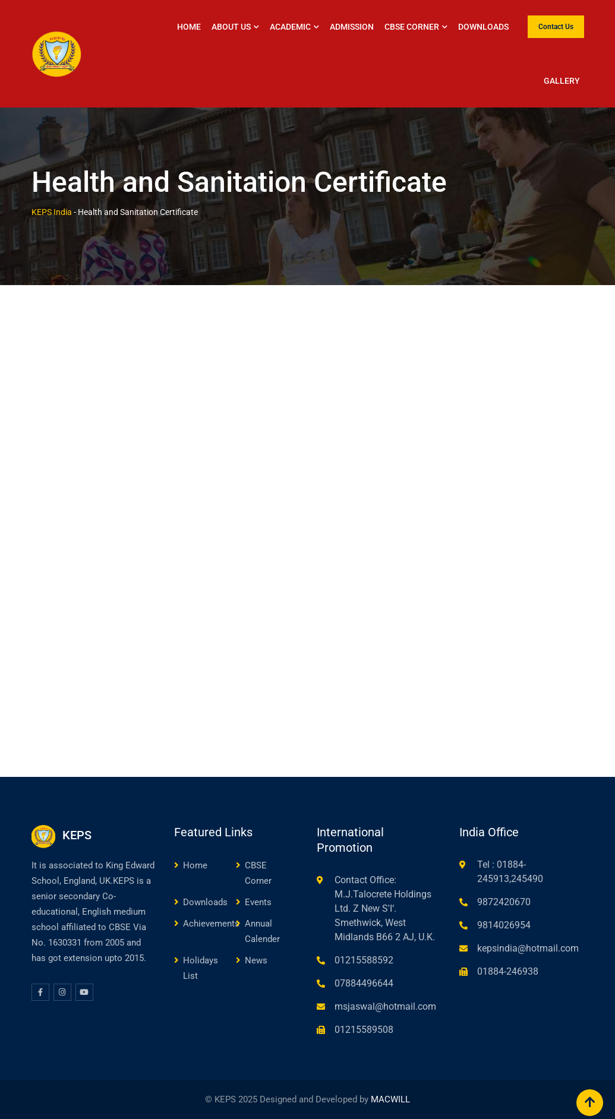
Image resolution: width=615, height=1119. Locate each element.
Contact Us (555, 27)
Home (189, 26)
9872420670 (504, 902)
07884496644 (364, 983)
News (256, 960)
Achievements (211, 923)
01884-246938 (507, 971)
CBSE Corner (411, 26)
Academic (290, 26)
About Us (231, 26)
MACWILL (390, 1099)
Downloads (483, 26)
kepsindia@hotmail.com (528, 948)
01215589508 (364, 1029)
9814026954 (504, 925)
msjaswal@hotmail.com (385, 1006)
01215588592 (364, 960)
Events (258, 902)
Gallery (562, 81)
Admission (352, 26)
